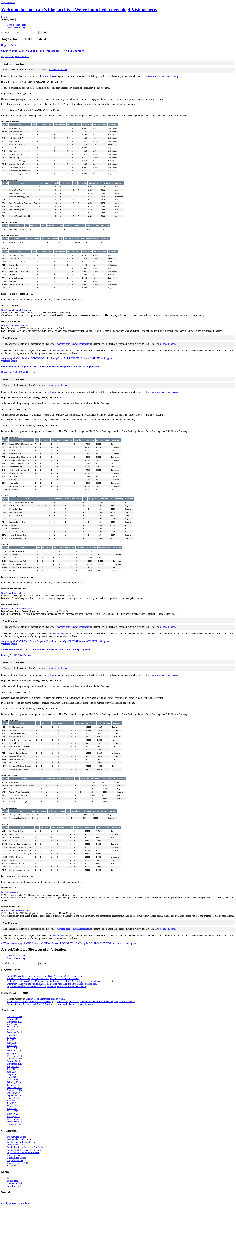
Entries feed (12, 1180)
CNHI (93, 358)
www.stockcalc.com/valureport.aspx (73, 344)
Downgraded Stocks (16, 1137)
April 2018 (12, 1077)
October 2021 (13, 1019)
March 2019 (12, 1048)
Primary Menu (8, 20)
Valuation (11, 1165)
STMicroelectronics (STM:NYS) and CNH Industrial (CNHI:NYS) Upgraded (46, 649)
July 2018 (11, 1069)
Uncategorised (13, 1155)
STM (103, 943)
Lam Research (53, 943)
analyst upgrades (9, 358)
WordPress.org (14, 1186)
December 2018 (14, 1056)
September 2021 (14, 1022)
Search (4, 16)
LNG (98, 358)
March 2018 (12, 1079)
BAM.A (26, 641)
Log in (10, 1178)
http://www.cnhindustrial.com (15, 910)
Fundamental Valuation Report (21, 1142)
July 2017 (11, 1100)
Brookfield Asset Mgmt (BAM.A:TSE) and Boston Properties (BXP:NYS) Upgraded (50, 366)
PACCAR (90, 943)
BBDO (39, 358)
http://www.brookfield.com (14, 593)
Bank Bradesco (24, 358)
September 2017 (14, 1095)
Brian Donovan (22, 56)
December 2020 (14, 1032)
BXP (70, 641)
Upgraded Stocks (9, 45)
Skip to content (8, 2)
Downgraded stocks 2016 (19, 1139)
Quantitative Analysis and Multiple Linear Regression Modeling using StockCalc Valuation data (52, 984)
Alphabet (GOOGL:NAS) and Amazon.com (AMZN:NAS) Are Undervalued (43, 978)
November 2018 (14, 1058)
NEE (68, 943)
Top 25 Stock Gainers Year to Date (23, 1152)
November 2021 (14, 1016)
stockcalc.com (49, 76)
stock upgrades (107, 358)
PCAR (98, 943)
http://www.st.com (9, 892)
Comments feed (14, 1183)
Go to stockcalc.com (16, 25)
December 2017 (14, 1087)
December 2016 (14, 1119)
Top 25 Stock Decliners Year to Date (24, 1150)
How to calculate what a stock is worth (75, 1004)
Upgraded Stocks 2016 (17, 1163)
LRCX (63, 943)
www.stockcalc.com (58, 69)
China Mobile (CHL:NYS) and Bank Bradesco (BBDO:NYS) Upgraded (42, 50)
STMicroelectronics (115, 943)
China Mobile (64, 358)
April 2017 (12, 1108)
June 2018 (11, 1071)
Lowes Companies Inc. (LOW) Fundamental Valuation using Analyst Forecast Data (96, 1001)
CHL (73, 358)
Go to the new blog (16, 27)
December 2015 (14, 1121)
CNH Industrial (83, 358)
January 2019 (13, 1053)
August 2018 (13, 1066)
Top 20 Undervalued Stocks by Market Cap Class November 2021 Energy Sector (45, 976)
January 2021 (13, 1029)
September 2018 (14, 1064)
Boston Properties (38, 641)
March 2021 (12, 1027)
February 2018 (14, 1082)
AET (3, 943)
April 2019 (12, 1045)
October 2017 (13, 1093)
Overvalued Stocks (16, 1144)
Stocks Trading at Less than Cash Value (25, 1147)
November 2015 (14, 1124)
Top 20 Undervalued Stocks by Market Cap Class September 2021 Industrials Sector (46, 986)
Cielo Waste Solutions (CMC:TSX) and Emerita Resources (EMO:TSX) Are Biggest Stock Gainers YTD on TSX (60, 981)
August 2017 (13, 1098)
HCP (95, 641)
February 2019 (14, 1050)
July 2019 (11, 1037)
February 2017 (14, 1114)
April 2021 (12, 1024)
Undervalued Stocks (16, 1158)
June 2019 (11, 1040)
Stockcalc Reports (166, 344)
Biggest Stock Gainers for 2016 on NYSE (45, 999)
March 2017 (12, 1111)
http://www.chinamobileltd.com (16, 310)
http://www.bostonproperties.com (16, 608)
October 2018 (13, 1061)
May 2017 (11, 1106)
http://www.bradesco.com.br (14, 325)
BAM (19, 641)
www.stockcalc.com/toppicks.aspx (163, 76)
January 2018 (13, 1085)
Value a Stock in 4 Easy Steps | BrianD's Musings (30, 1001)
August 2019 (13, 1035)
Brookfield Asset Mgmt (57, 641)
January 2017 (13, 1116)
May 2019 (11, 1043)
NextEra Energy (78, 943)
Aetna (8, 943)
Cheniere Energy (50, 358)
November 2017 (14, 1090)
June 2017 (11, 1103)
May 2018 (11, 1074)
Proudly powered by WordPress (16, 1203)
